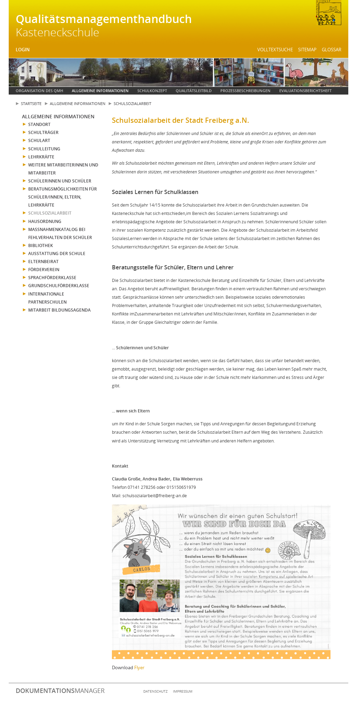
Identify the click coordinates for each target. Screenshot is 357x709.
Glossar (331, 49)
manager (60, 690)
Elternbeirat (43, 261)
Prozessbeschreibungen (245, 90)
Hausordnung (44, 221)
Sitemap (307, 49)
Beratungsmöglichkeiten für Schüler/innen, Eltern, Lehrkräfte (62, 197)
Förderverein (43, 270)
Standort (39, 124)
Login (23, 49)
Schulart (39, 140)
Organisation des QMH (39, 90)
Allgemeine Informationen (100, 90)
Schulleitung (44, 149)
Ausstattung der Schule (56, 253)
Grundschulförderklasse (58, 286)
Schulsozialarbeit (132, 103)
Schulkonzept (152, 90)
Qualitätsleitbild (194, 90)
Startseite (31, 103)
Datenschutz (155, 691)
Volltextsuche (275, 49)
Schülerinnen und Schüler (59, 181)
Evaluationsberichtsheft (305, 90)
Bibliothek (40, 245)
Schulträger (43, 132)
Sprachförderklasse (52, 278)
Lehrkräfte (41, 157)
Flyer (139, 667)
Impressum (182, 691)
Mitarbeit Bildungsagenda (59, 310)
